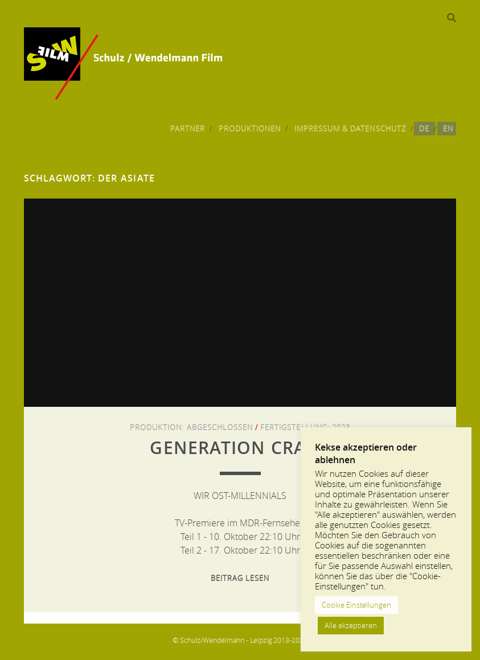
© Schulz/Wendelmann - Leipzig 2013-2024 (240, 640)
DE (424, 128)
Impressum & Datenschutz (350, 128)
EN (448, 128)
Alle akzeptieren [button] (351, 625)
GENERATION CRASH (240, 447)
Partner (187, 128)
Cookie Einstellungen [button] (356, 605)
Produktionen (250, 128)
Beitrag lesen (240, 578)
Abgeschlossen (220, 427)
